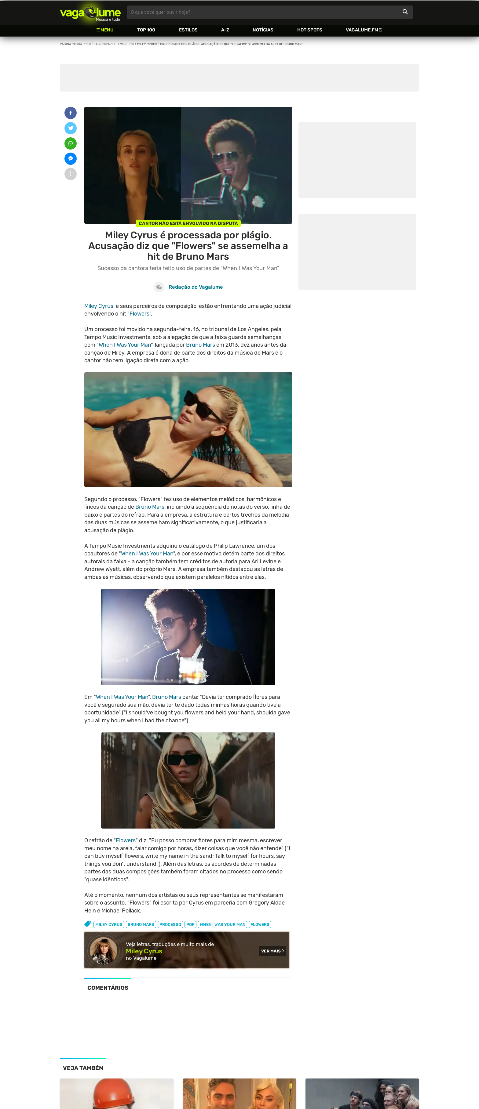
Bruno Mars (200, 344)
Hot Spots (309, 30)
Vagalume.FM (362, 30)
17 (132, 44)
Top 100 (146, 30)
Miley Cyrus (98, 306)
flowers (259, 924)
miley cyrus (108, 924)
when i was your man (222, 924)
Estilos (188, 30)
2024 (106, 44)
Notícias (263, 30)
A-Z (225, 30)
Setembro (120, 44)
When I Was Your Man (125, 344)
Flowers (139, 313)
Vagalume (90, 12)
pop (190, 924)
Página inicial (71, 44)
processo (170, 924)
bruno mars (141, 924)
